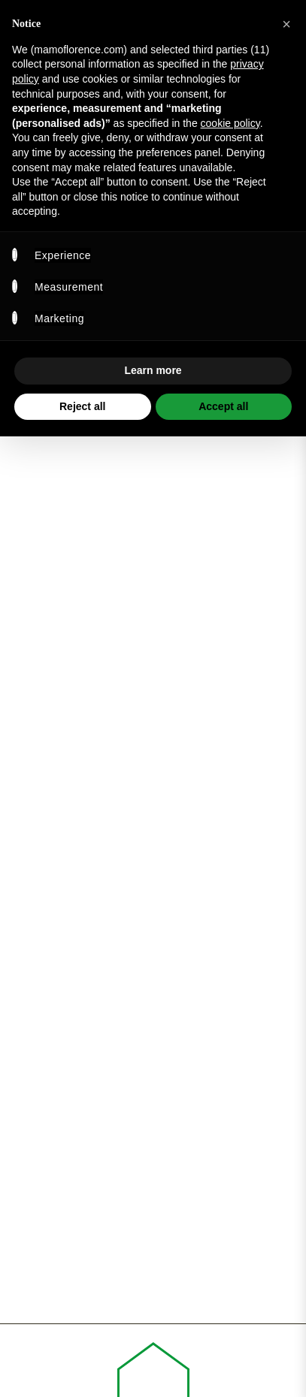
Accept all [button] (223, 406)
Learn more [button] (152, 370)
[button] (286, 24)
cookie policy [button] (230, 123)
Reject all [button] (82, 406)
